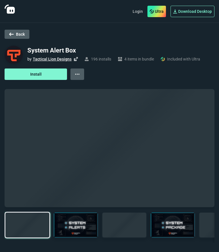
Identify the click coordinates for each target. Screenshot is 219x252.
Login (138, 11)
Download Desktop (192, 11)
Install (36, 74)
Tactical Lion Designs (52, 59)
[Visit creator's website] (76, 59)
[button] (27, 225)
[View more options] (77, 74)
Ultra (157, 11)
